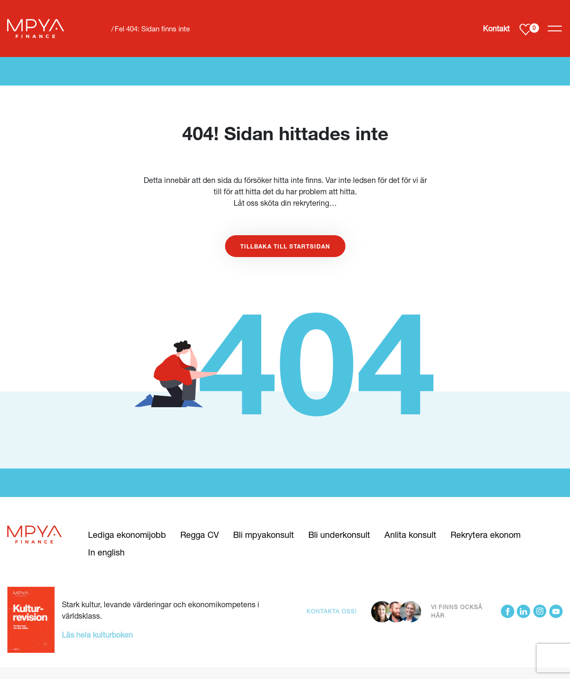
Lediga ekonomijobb (127, 534)
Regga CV (199, 534)
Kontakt (496, 28)
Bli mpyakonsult (263, 534)
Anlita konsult (410, 534)
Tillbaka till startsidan (285, 246)
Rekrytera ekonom (486, 534)
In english (106, 552)
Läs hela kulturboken (97, 634)
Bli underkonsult (339, 534)
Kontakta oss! (331, 611)
